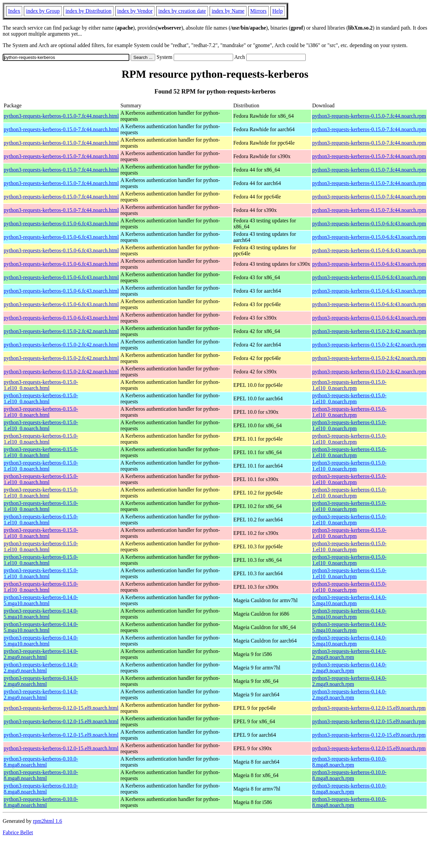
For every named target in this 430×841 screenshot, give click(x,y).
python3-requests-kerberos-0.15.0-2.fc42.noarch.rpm (369, 331)
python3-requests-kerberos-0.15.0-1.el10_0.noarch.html (41, 385)
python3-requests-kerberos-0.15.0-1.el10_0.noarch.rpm (349, 385)
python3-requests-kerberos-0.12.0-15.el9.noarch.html (61, 708)
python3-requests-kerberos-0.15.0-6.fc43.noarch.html (61, 223)
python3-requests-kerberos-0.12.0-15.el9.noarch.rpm (369, 708)
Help (277, 11)
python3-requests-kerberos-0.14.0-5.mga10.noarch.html (41, 600)
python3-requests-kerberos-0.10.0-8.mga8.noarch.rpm (349, 762)
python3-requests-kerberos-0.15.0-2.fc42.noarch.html (61, 331)
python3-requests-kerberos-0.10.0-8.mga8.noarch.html (41, 762)
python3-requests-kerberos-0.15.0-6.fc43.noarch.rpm (369, 223)
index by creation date (182, 11)
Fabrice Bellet (18, 832)
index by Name (228, 11)
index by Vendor (135, 11)
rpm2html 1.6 (47, 821)
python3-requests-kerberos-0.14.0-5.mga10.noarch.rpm (349, 600)
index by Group (42, 11)
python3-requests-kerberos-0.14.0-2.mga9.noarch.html (41, 654)
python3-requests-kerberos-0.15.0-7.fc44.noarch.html (61, 116)
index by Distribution (89, 11)
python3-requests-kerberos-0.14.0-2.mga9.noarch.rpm (349, 654)
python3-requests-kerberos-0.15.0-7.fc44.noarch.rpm (369, 116)
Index (14, 11)
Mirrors (258, 11)
